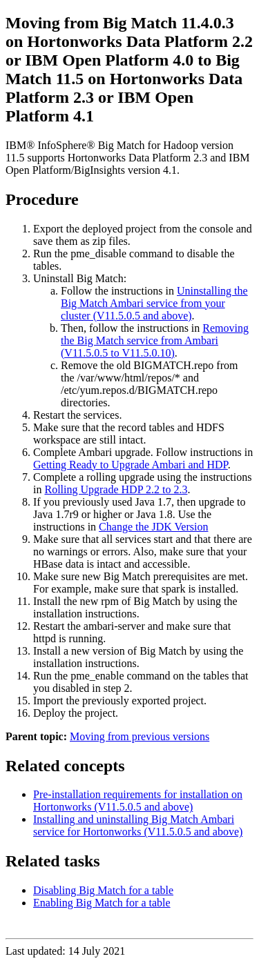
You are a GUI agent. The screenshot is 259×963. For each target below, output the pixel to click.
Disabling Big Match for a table (103, 890)
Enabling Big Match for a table (102, 903)
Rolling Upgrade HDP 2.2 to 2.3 (115, 489)
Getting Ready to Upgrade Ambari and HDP (130, 464)
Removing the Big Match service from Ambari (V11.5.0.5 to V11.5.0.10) (155, 340)
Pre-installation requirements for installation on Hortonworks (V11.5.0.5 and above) (137, 800)
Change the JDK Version (153, 527)
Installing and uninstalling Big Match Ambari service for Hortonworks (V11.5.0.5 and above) (137, 825)
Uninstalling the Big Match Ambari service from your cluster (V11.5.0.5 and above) (154, 303)
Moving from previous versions (139, 736)
